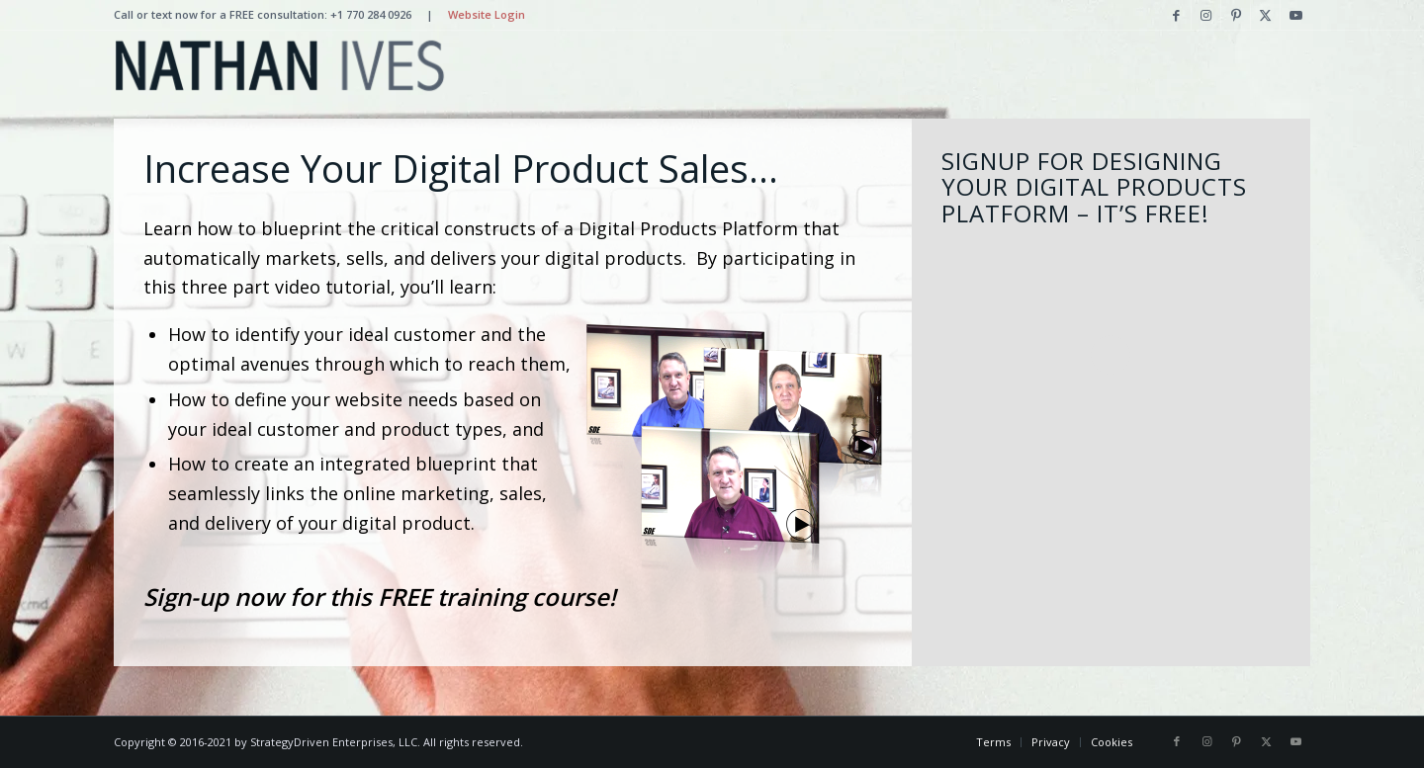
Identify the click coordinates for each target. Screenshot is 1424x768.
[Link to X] (1265, 15)
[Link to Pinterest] (1235, 15)
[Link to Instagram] (1206, 15)
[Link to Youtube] (1295, 15)
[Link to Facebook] (1176, 15)
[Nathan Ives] (279, 65)
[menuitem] (993, 742)
